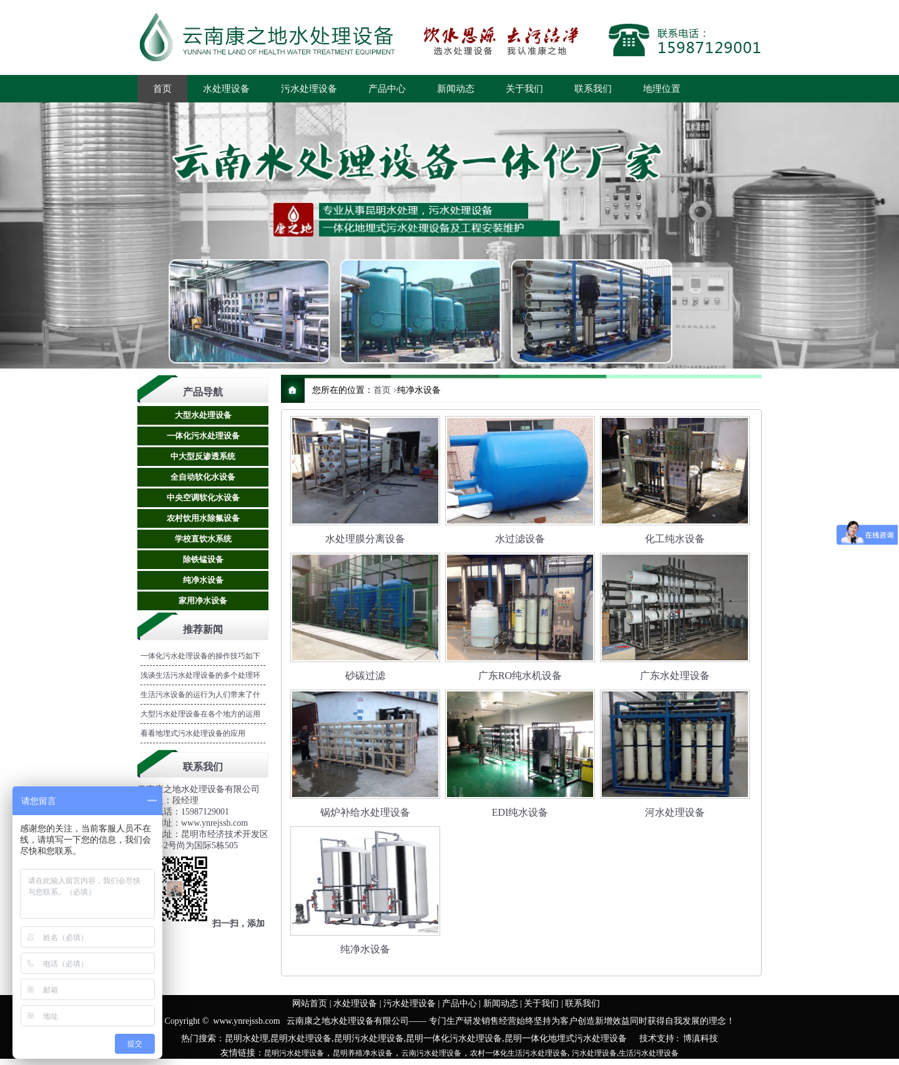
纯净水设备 (203, 580)
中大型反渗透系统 (202, 456)
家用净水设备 (203, 600)
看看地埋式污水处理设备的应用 (192, 733)
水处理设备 (226, 89)
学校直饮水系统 (203, 538)
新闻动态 (455, 89)
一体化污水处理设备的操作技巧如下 (200, 655)
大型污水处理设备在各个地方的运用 (200, 714)
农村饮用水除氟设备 (203, 518)
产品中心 (387, 89)
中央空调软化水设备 (203, 497)
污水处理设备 (309, 89)
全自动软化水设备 (202, 477)
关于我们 (524, 89)
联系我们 (593, 89)
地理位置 (661, 89)
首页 (162, 89)
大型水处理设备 (203, 415)
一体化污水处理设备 (203, 435)
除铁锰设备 (203, 559)
